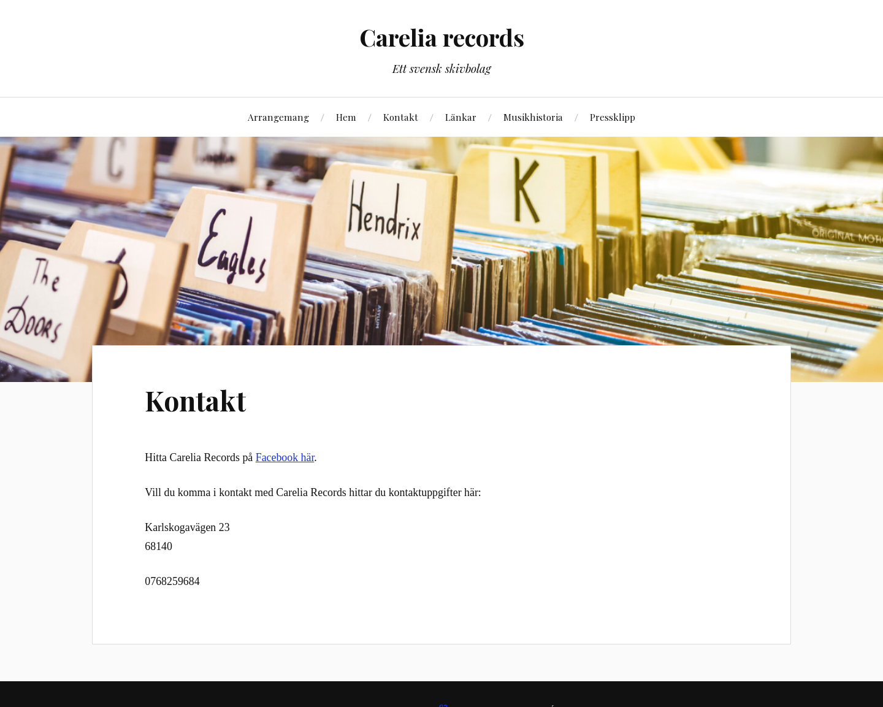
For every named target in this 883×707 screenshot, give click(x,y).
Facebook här (285, 457)
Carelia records (441, 37)
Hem (346, 116)
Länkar (460, 116)
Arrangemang (278, 116)
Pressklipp (612, 116)
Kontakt (400, 116)
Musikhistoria (533, 116)
